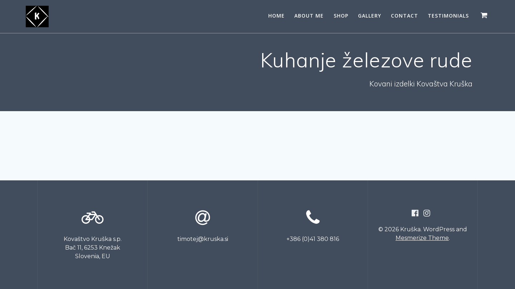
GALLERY (369, 15)
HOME (276, 15)
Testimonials (448, 15)
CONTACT (404, 15)
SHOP (341, 15)
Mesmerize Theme (422, 237)
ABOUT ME (309, 15)
